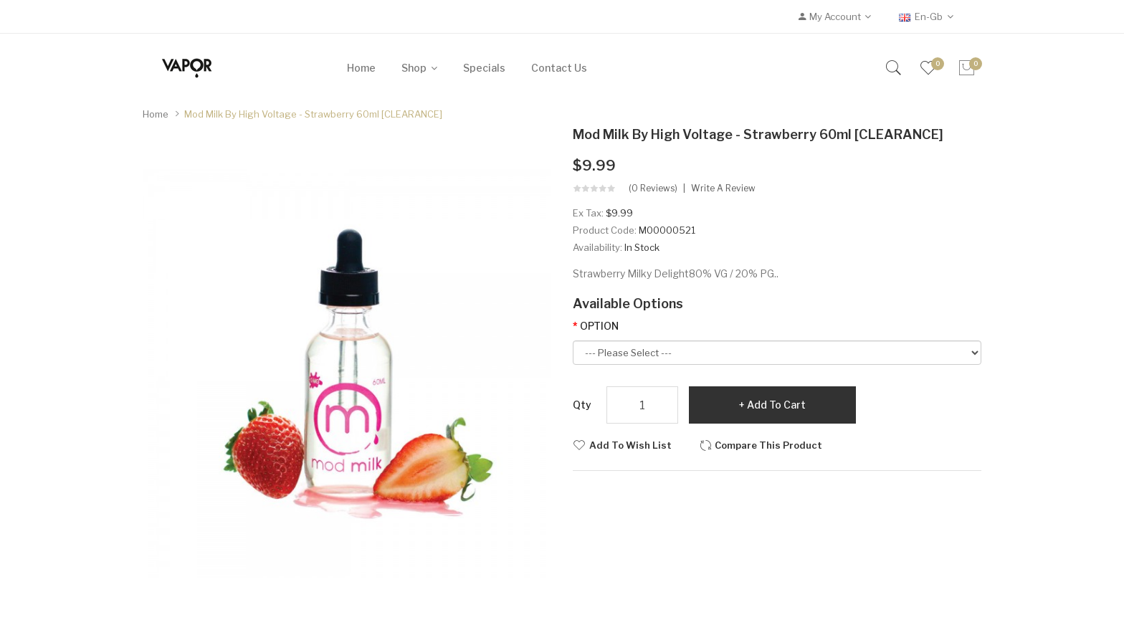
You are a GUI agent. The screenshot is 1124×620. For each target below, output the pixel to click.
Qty (582, 405)
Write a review (723, 188)
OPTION (599, 326)
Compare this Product (768, 445)
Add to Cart (776, 405)
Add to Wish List (630, 445)
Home (155, 114)
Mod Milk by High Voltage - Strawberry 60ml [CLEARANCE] (313, 114)
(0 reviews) (653, 188)
